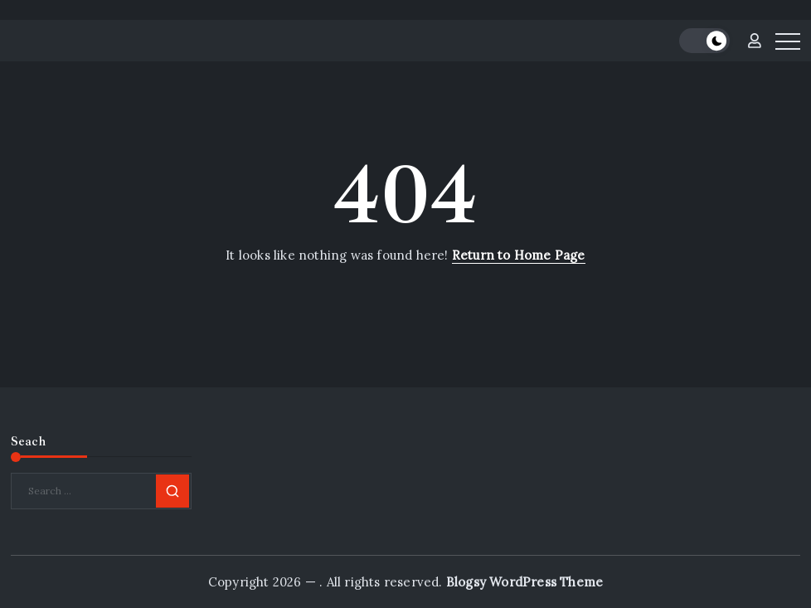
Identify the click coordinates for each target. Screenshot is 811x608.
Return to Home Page (518, 255)
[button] (704, 41)
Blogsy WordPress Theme (524, 582)
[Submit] (172, 491)
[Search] (101, 491)
